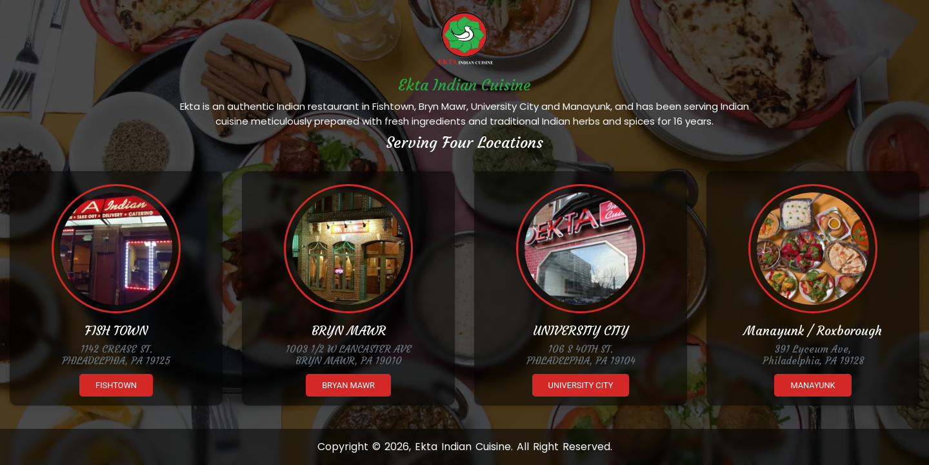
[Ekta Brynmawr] (348, 248)
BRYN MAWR (349, 330)
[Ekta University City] (580, 248)
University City (581, 385)
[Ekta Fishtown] (116, 248)
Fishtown (116, 385)
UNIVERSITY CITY (580, 330)
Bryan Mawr (348, 385)
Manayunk (812, 385)
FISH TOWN (116, 330)
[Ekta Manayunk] (813, 248)
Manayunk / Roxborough (813, 330)
